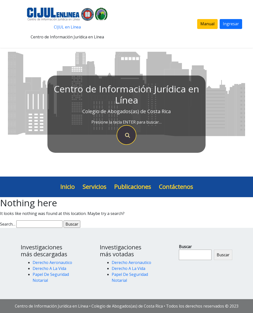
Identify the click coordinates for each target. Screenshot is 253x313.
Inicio (67, 187)
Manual (207, 23)
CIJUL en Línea (67, 27)
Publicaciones (132, 187)
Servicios (94, 187)
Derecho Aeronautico (52, 262)
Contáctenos (176, 187)
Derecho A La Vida (49, 268)
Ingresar (231, 23)
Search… (7, 224)
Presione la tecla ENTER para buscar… (126, 122)
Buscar (185, 246)
